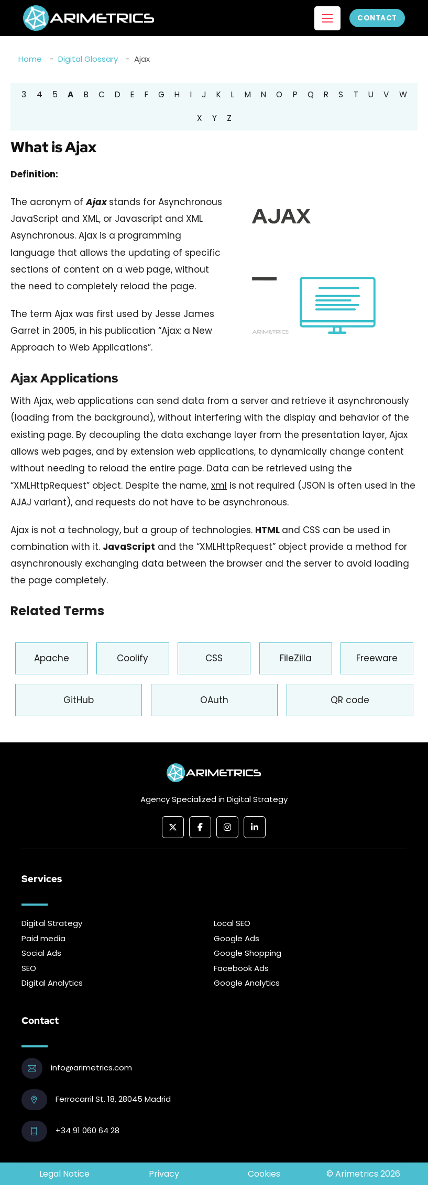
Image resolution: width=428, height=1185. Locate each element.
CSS (214, 658)
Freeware (377, 658)
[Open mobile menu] (327, 18)
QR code (350, 700)
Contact (377, 18)
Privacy (164, 1174)
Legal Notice (64, 1174)
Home (30, 58)
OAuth (214, 700)
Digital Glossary (88, 58)
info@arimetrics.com (91, 1067)
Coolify (132, 658)
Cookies (264, 1174)
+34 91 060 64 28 (87, 1130)
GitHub (78, 700)
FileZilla (296, 658)
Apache (51, 658)
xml (219, 485)
